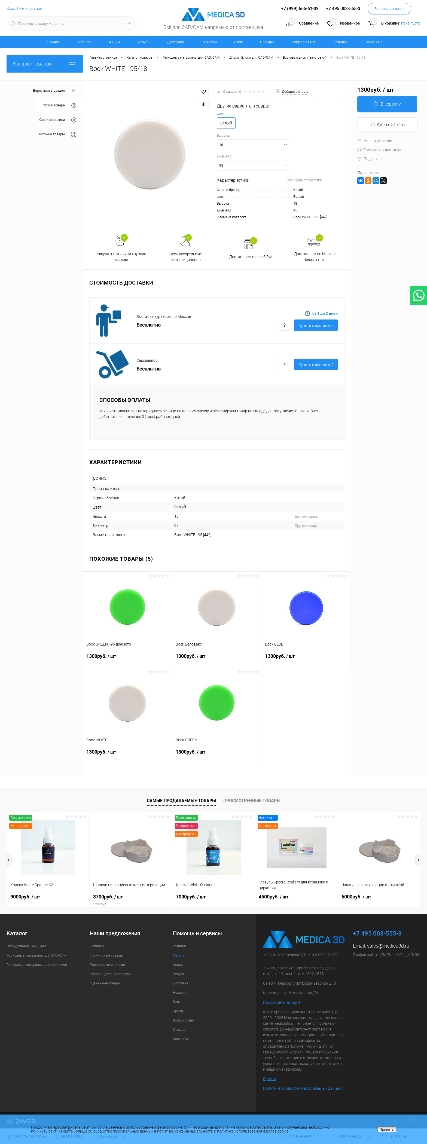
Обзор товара (59, 105)
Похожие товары (57, 134)
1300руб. (127, 659)
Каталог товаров (44, 64)
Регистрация (30, 8)
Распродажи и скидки (107, 965)
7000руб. (191, 897)
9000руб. (25, 897)
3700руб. (131, 900)
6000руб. (356, 897)
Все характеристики (304, 180)
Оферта (269, 1079)
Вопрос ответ (303, 42)
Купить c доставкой (316, 325)
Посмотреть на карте (281, 1002)
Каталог (84, 42)
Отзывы (340, 42)
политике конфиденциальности (185, 1131)
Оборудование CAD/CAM (26, 946)
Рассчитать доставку (379, 150)
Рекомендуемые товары (110, 974)
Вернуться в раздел (54, 91)
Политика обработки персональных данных (302, 1088)
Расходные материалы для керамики (37, 965)
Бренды (267, 42)
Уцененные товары (105, 983)
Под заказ (369, 159)
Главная (52, 42)
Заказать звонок (389, 9)
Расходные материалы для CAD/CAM (36, 955)
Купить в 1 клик (388, 124)
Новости (209, 42)
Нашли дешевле (374, 141)
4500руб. (273, 897)
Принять (387, 1129)
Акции (114, 42)
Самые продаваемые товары (181, 800)
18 (295, 203)
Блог (238, 42)
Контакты (373, 42)
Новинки (97, 946)
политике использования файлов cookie (252, 1131)
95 (295, 210)
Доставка (175, 42)
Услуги (143, 42)
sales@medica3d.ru (388, 946)
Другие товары (307, 516)
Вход (11, 8)
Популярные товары (106, 955)
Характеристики (57, 120)
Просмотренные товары (251, 800)
